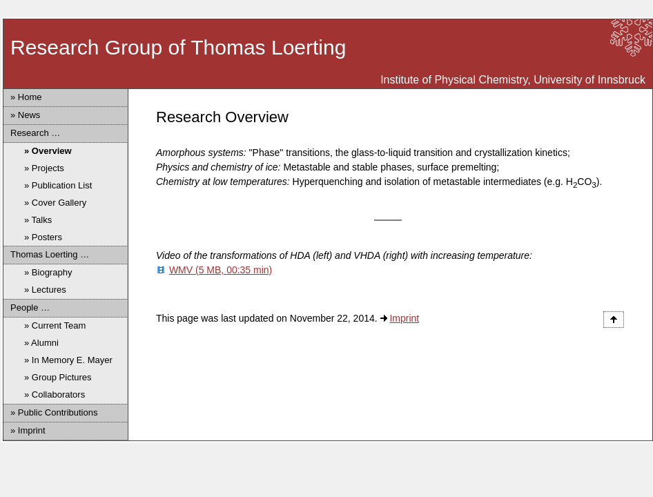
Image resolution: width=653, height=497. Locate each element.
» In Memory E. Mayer (68, 360)
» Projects (44, 168)
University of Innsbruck (589, 80)
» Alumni (41, 343)
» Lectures (45, 289)
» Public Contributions (53, 412)
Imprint (404, 318)
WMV (220, 269)
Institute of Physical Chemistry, (455, 80)
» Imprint (28, 430)
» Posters (43, 237)
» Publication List (58, 185)
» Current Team (55, 325)
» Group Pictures (58, 377)
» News (25, 115)
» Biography (48, 272)
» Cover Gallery (55, 202)
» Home (26, 97)
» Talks (38, 220)
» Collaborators (54, 394)
